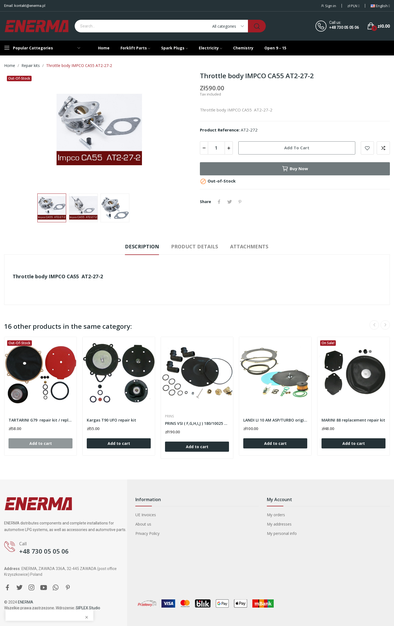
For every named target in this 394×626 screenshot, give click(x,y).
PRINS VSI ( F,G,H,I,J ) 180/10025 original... (197, 423)
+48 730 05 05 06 (344, 27)
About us (143, 524)
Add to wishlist (367, 148)
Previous (374, 325)
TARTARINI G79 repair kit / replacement (40, 420)
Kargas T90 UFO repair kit (111, 420)
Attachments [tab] (249, 246)
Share (219, 202)
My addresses (279, 524)
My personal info (282, 533)
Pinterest (240, 202)
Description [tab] (142, 246)
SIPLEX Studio (88, 608)
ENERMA (25, 602)
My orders (276, 514)
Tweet (229, 202)
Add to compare (383, 148)
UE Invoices (145, 514)
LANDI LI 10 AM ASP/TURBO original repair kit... (275, 420)
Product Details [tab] (194, 246)
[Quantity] (216, 148)
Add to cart (296, 147)
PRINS (169, 416)
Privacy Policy (147, 533)
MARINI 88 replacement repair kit (353, 420)
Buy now (295, 168)
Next (385, 325)
